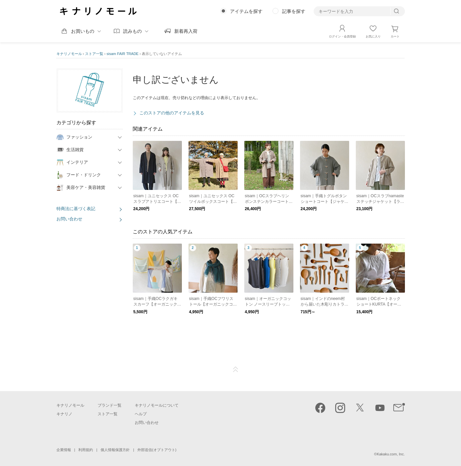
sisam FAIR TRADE (122, 54)
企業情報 (63, 450)
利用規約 (85, 450)
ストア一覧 (94, 54)
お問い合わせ (69, 218)
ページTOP (236, 370)
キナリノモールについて (157, 405)
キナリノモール (69, 54)
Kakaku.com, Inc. (391, 454)
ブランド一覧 (109, 405)
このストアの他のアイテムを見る (171, 112)
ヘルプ (141, 414)
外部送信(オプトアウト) (156, 450)
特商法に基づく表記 (75, 208)
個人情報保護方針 (115, 450)
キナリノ (64, 414)
